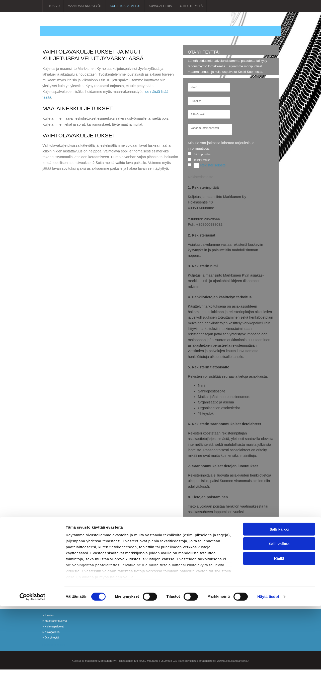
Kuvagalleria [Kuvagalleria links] (160, 6)
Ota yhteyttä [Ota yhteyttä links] (191, 6)
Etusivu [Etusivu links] (53, 6)
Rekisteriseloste (213, 165)
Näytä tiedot (268, 670)
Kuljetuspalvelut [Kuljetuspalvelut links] (125, 6)
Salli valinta (279, 617)
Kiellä (279, 632)
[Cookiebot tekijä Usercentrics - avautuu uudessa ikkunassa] (32, 670)
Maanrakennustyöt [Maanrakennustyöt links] (85, 6)
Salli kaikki (279, 603)
